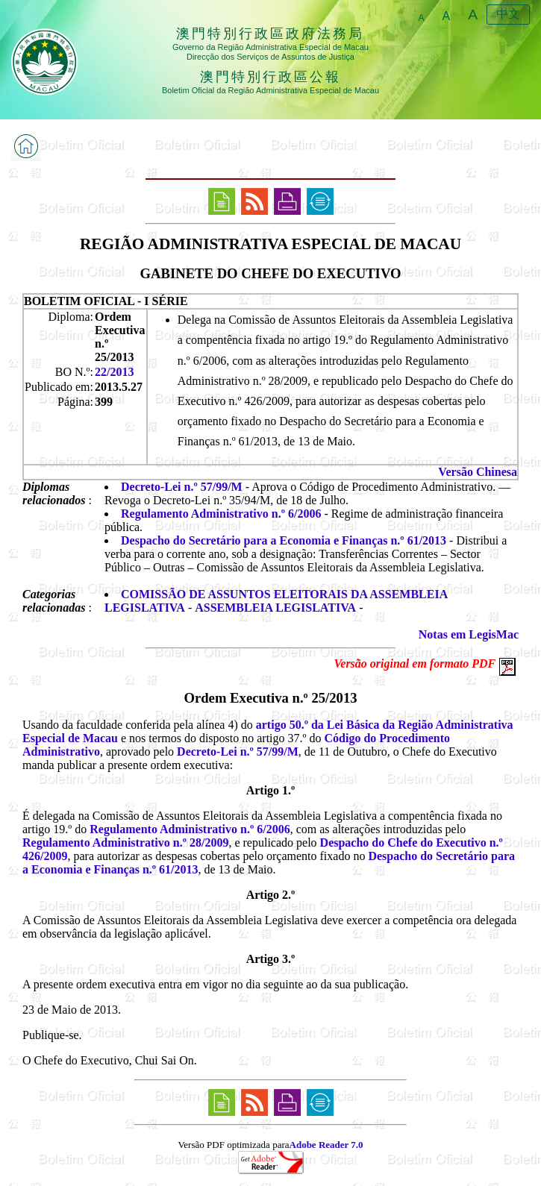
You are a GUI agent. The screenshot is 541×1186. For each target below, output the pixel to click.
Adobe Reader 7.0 (326, 1144)
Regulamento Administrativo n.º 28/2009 (125, 842)
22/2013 (114, 371)
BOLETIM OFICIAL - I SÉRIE (106, 301)
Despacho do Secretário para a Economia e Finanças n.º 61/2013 (283, 540)
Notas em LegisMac (469, 634)
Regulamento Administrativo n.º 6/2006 (221, 513)
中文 (508, 13)
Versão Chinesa (477, 471)
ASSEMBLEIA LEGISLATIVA (275, 607)
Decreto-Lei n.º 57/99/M (182, 486)
